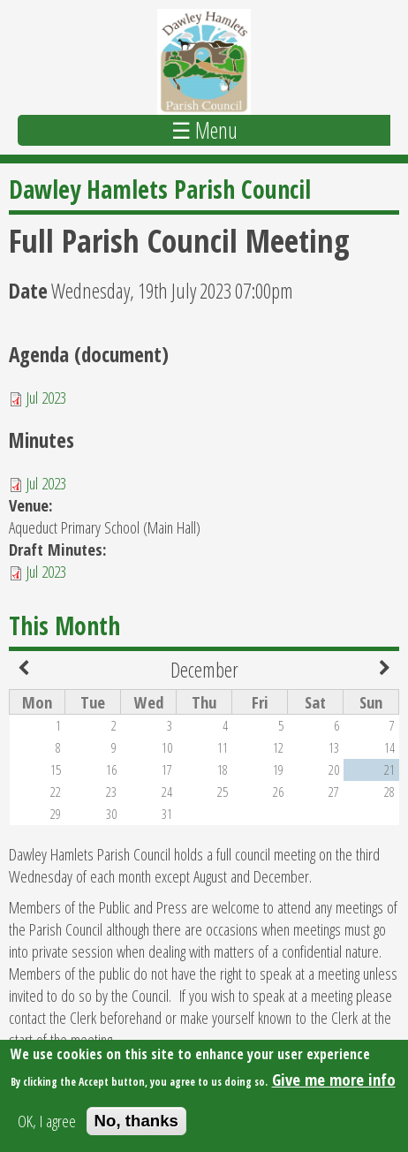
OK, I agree (47, 1125)
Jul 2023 (46, 397)
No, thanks (136, 1125)
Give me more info (334, 1083)
